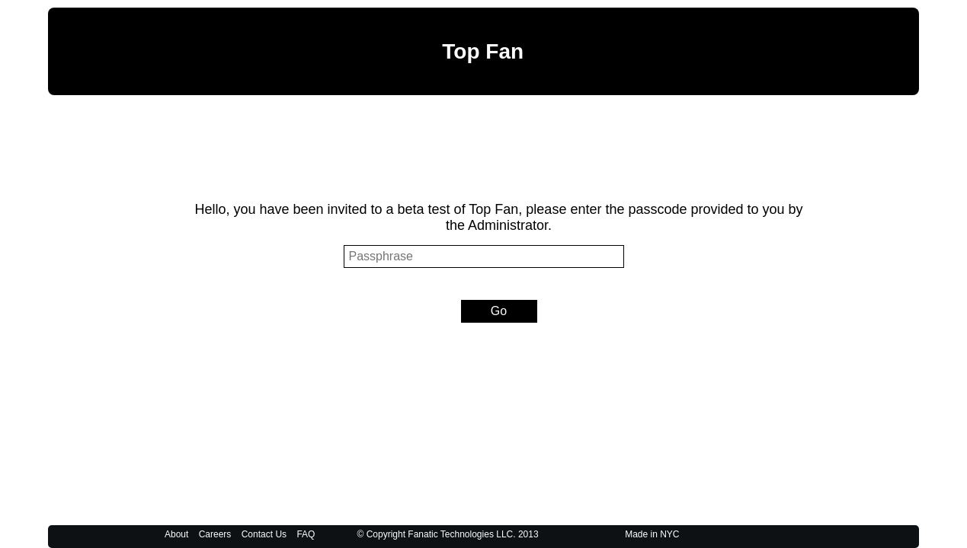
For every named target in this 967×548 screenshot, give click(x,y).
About (176, 534)
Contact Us (264, 534)
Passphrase (150, 257)
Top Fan (483, 51)
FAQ (305, 534)
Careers (215, 534)
